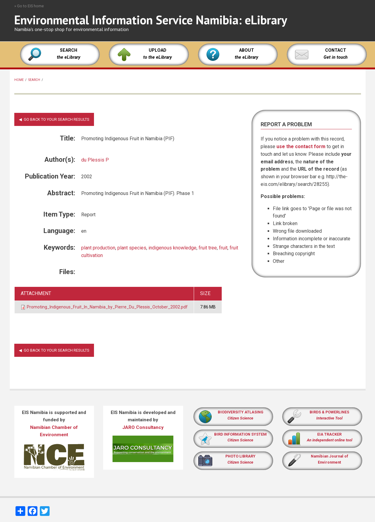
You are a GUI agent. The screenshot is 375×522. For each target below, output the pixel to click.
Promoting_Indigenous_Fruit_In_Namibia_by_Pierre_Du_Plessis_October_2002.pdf (107, 306)
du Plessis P (95, 160)
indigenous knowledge (172, 248)
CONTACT (335, 50)
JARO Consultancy (143, 427)
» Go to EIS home (29, 6)
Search (34, 80)
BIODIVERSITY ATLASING (240, 412)
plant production (98, 248)
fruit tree (208, 248)
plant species (131, 248)
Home (19, 80)
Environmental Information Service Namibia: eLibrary (150, 20)
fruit (223, 248)
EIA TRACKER (329, 434)
